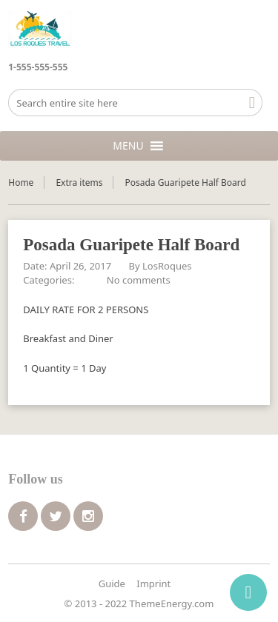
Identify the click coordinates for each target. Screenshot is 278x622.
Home (20, 182)
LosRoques (166, 265)
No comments (139, 280)
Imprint (153, 583)
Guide (112, 583)
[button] (128, 146)
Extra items (79, 182)
